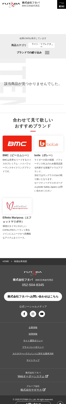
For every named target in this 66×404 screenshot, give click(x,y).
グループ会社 (33, 388)
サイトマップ (33, 360)
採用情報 (33, 334)
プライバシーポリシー (33, 347)
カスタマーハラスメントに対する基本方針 (33, 353)
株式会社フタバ (33, 375)
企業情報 (33, 327)
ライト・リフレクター (41, 45)
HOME (6, 261)
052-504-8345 (33, 285)
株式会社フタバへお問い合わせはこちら (33, 296)
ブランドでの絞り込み (33, 52)
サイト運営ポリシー (33, 341)
